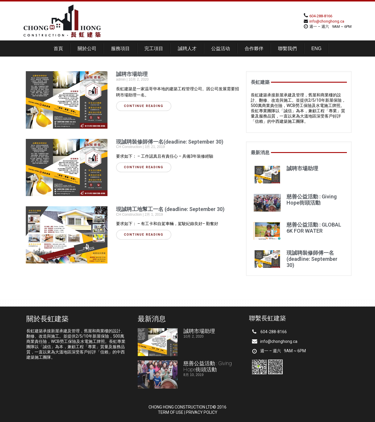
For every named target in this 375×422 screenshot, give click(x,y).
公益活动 (220, 48)
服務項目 (120, 48)
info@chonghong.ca (326, 21)
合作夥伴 (254, 48)
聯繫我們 (287, 48)
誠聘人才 (187, 48)
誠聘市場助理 (132, 74)
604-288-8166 (320, 16)
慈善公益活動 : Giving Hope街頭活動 (312, 199)
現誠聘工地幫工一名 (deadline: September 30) (170, 209)
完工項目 (153, 48)
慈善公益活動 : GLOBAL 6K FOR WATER (314, 228)
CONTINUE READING (143, 106)
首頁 (58, 48)
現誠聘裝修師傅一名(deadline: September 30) (169, 142)
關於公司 (87, 48)
